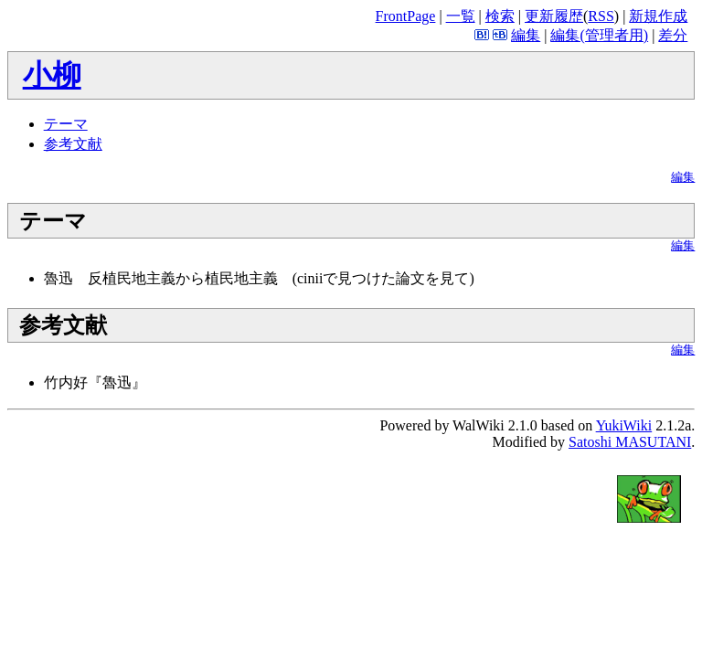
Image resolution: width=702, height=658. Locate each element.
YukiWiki (624, 425)
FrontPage (406, 16)
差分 (672, 35)
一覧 (460, 16)
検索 (500, 16)
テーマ (66, 124)
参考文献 (73, 144)
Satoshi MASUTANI (630, 442)
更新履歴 (554, 16)
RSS (600, 16)
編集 (525, 35)
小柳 (52, 74)
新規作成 (658, 16)
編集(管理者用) (599, 35)
